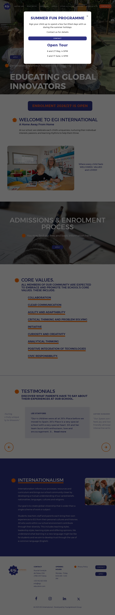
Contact (57, 38)
